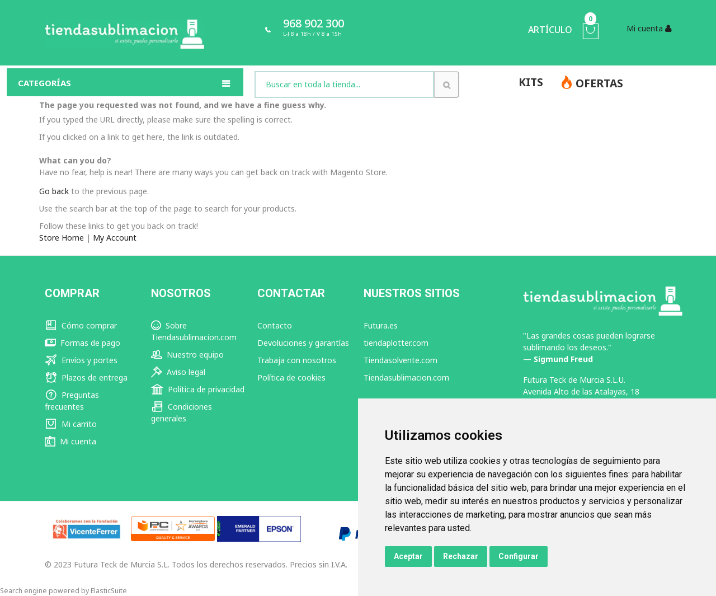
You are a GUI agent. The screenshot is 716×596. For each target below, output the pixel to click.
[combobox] (344, 84)
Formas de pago (82, 342)
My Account (114, 237)
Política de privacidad (197, 389)
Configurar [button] (518, 556)
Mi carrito (71, 424)
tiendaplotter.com (396, 342)
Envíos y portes (81, 360)
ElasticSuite (109, 590)
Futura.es (381, 325)
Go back (54, 191)
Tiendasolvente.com (400, 360)
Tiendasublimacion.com (406, 377)
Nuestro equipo (187, 354)
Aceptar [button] (408, 556)
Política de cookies (291, 377)
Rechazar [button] (460, 556)
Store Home (61, 237)
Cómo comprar (81, 325)
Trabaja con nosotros (296, 360)
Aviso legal (178, 372)
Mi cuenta (70, 441)
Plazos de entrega (86, 377)
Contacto (274, 325)
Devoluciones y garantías (303, 342)
